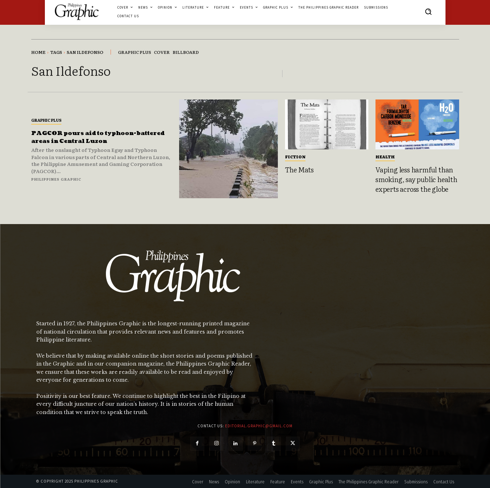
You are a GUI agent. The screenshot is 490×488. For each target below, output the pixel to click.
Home (38, 52)
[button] (428, 11)
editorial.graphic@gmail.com (259, 425)
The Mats (299, 169)
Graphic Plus (46, 120)
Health (385, 156)
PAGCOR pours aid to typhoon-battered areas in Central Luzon (92, 137)
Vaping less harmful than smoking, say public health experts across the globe (416, 179)
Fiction (295, 156)
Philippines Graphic (56, 179)
